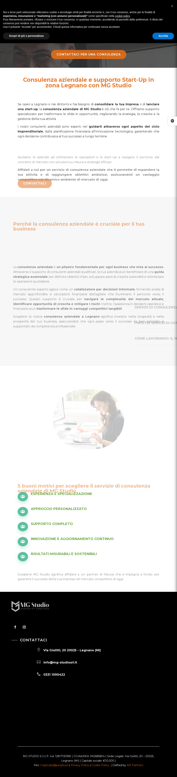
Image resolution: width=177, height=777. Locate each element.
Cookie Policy (100, 765)
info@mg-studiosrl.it (60, 662)
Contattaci (34, 186)
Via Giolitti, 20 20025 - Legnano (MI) (72, 650)
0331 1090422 (54, 674)
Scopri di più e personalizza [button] (26, 35)
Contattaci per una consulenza (89, 57)
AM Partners (135, 765)
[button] (172, 6)
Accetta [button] (163, 35)
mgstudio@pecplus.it (54, 765)
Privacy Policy (80, 765)
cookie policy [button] (122, 15)
